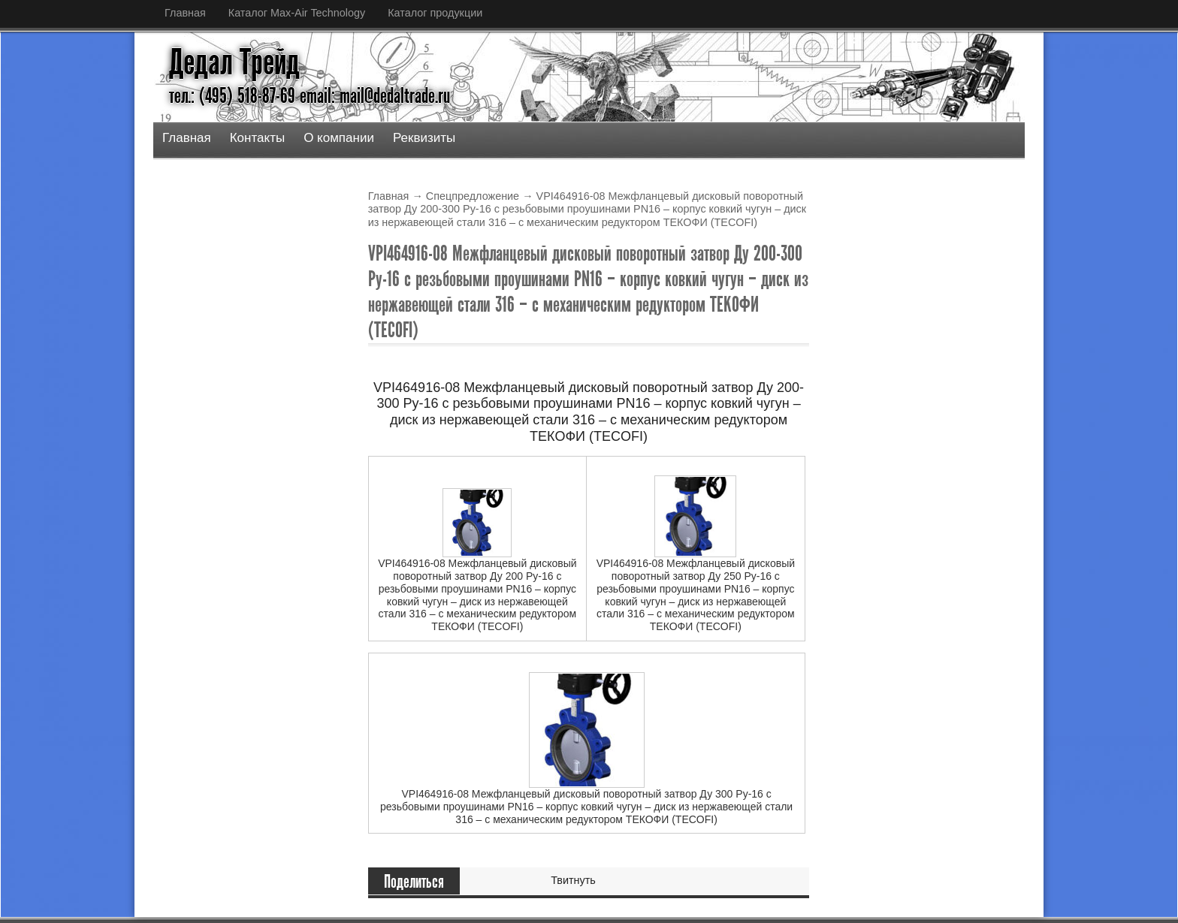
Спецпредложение (472, 196)
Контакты (257, 138)
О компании (339, 138)
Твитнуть (573, 880)
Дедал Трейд (234, 62)
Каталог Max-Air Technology (296, 13)
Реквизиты (424, 138)
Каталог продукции (435, 13)
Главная (185, 13)
